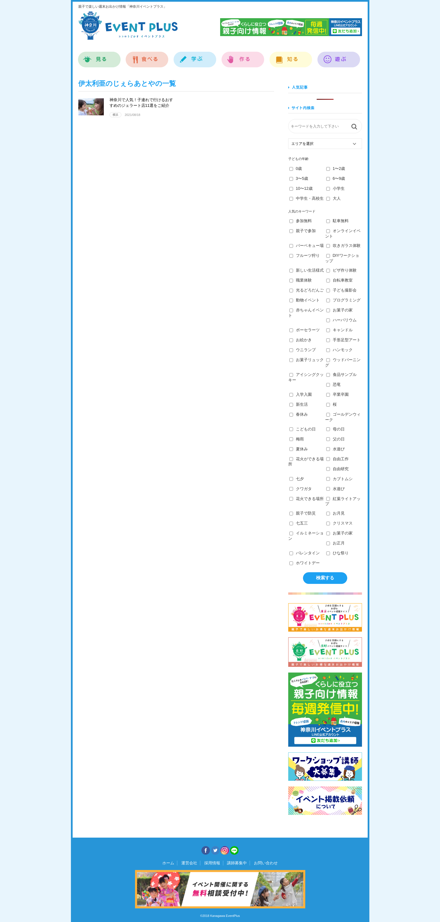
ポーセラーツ (304, 330)
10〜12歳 (301, 188)
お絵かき (300, 340)
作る (243, 56)
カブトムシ (339, 478)
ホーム (168, 863)
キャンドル (339, 330)
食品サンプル (341, 374)
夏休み (298, 449)
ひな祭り (337, 553)
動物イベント (304, 300)
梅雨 (296, 439)
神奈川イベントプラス (128, 25)
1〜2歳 (335, 168)
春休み (298, 414)
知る (291, 56)
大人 (333, 198)
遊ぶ (338, 56)
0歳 (295, 168)
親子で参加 (302, 230)
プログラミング (343, 300)
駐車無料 (337, 220)
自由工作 (337, 459)
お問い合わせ (266, 863)
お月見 (335, 513)
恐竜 (333, 384)
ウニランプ (302, 349)
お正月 (335, 543)
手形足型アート (343, 340)
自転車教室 (339, 280)
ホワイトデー (304, 563)
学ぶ (195, 56)
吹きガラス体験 (343, 245)
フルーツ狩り (304, 255)
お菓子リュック (306, 359)
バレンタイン (304, 553)
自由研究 (337, 469)
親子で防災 (302, 513)
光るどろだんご (306, 290)
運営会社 (189, 863)
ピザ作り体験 (341, 270)
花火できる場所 (306, 498)
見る (99, 56)
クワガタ (300, 488)
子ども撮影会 (341, 290)
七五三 (298, 523)
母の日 (335, 429)
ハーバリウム (341, 320)
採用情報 (212, 863)
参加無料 (300, 220)
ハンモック (339, 349)
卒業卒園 (337, 394)
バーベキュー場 (306, 245)
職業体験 (300, 280)
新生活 (298, 404)
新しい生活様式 (306, 270)
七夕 (296, 478)
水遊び (335, 449)
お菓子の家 (339, 310)
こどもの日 (302, 429)
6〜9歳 (335, 178)
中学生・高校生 (306, 198)
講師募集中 (237, 863)
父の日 (335, 439)
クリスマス (339, 523)
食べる (147, 56)
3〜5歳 (298, 178)
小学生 (335, 188)
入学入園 (300, 394)
